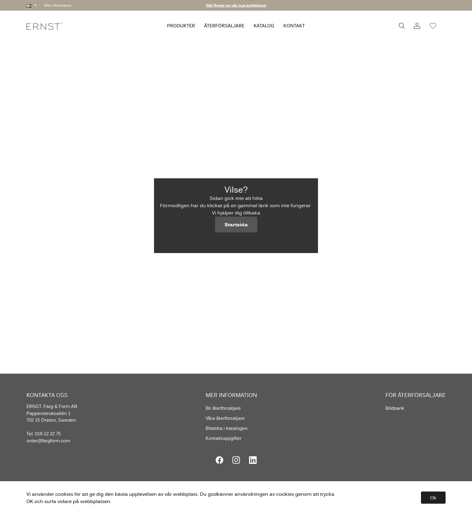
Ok (433, 498)
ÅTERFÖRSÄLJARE (224, 26)
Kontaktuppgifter (223, 438)
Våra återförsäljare (225, 418)
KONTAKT (294, 26)
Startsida (236, 224)
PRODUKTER (181, 26)
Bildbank (394, 408)
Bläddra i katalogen (227, 428)
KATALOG (264, 26)
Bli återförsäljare (223, 408)
